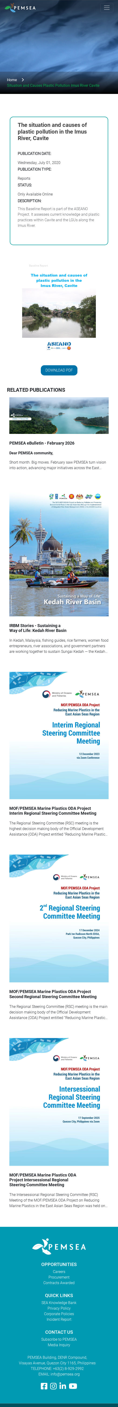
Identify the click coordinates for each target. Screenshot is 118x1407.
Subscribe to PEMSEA (59, 1339)
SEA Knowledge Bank (59, 1303)
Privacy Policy (59, 1308)
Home (12, 80)
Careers (59, 1271)
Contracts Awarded (59, 1283)
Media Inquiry (59, 1345)
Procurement (59, 1277)
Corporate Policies (59, 1314)
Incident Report (59, 1319)
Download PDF (59, 370)
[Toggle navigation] (106, 7)
